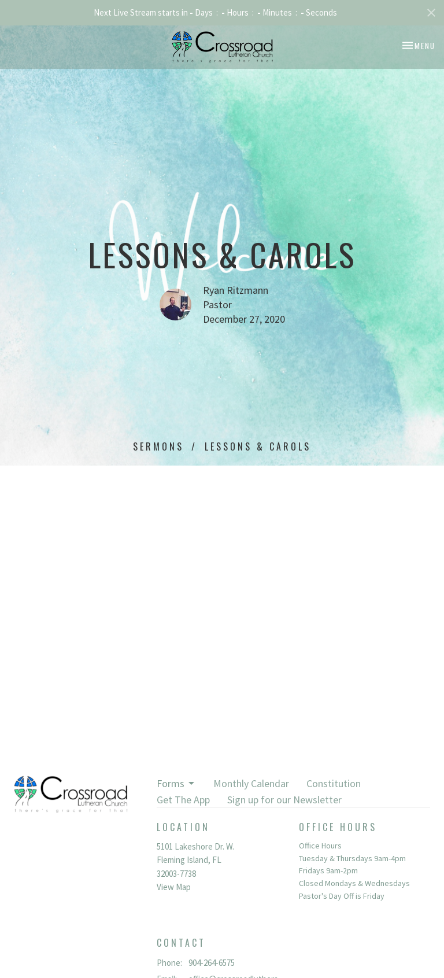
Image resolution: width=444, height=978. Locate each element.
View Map (174, 886)
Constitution (333, 783)
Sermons (158, 446)
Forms (176, 783)
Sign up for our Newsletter (284, 799)
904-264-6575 (211, 962)
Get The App (183, 799)
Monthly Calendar (251, 783)
